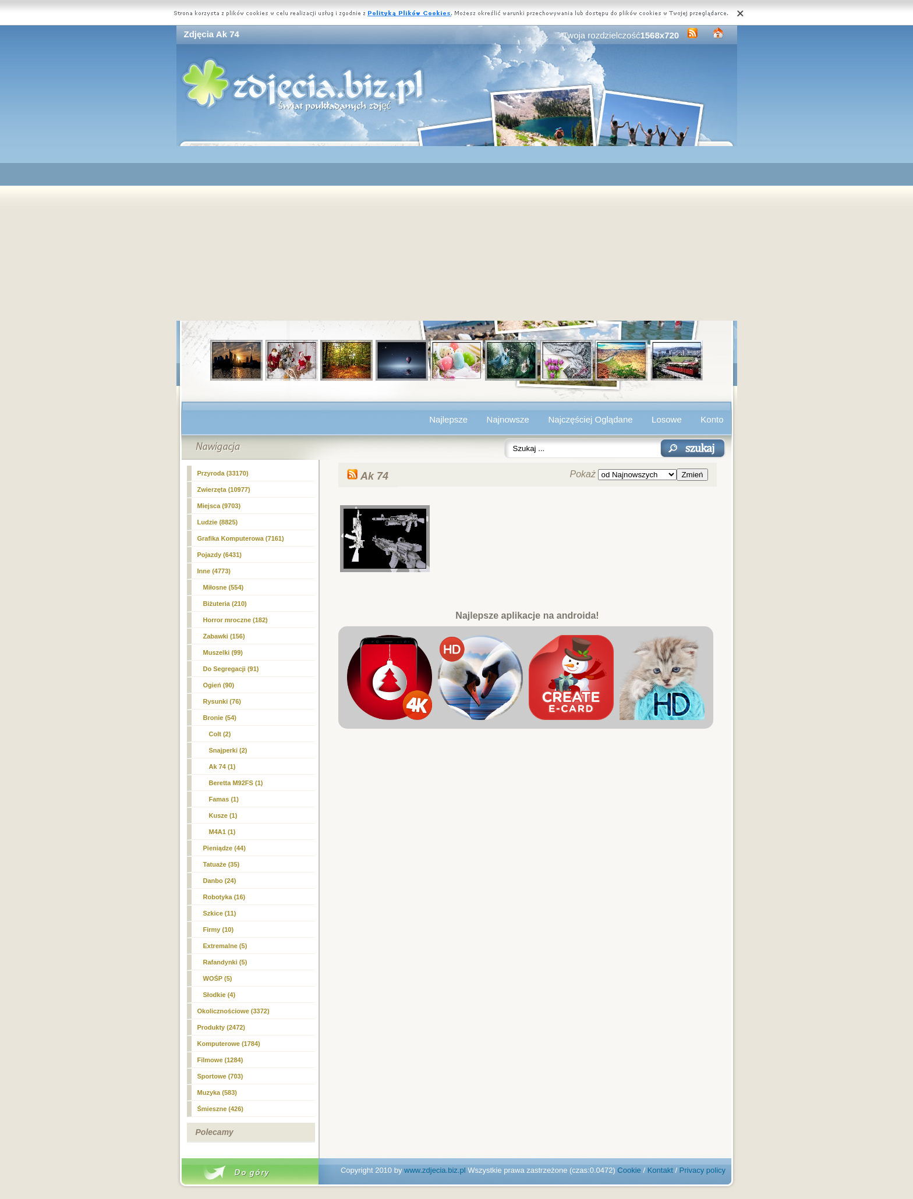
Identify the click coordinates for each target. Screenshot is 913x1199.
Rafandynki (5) (225, 962)
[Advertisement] (456, 233)
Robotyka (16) (224, 896)
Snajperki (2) (228, 750)
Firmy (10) (218, 929)
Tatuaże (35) (221, 864)
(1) (222, 766)
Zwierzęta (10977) (223, 489)
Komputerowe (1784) (228, 1043)
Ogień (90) (219, 685)
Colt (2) (220, 733)
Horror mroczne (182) (235, 619)
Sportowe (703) (220, 1076)
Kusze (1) (223, 815)
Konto (711, 419)
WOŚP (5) (217, 978)
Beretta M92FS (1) (236, 782)
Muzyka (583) (217, 1092)
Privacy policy (703, 1170)
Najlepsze (448, 419)
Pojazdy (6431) (219, 554)
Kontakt (660, 1170)
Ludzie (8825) (217, 522)
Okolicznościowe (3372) (233, 1011)
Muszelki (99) (223, 652)
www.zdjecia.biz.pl (435, 1170)
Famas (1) (224, 799)
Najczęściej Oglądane (590, 419)
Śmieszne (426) (220, 1108)
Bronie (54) (219, 717)
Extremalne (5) (225, 945)
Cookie (628, 1170)
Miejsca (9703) (219, 505)
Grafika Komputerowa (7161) (240, 538)
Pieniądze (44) (224, 848)
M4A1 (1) (222, 831)
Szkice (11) (219, 913)
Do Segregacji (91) (231, 668)
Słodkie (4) (219, 994)
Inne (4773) (214, 570)
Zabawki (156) (224, 636)
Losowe (667, 419)
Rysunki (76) (222, 701)
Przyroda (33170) (223, 473)
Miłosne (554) (223, 587)
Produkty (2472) (221, 1027)
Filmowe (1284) (220, 1059)
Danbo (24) (219, 880)
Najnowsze (508, 419)
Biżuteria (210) (225, 603)
